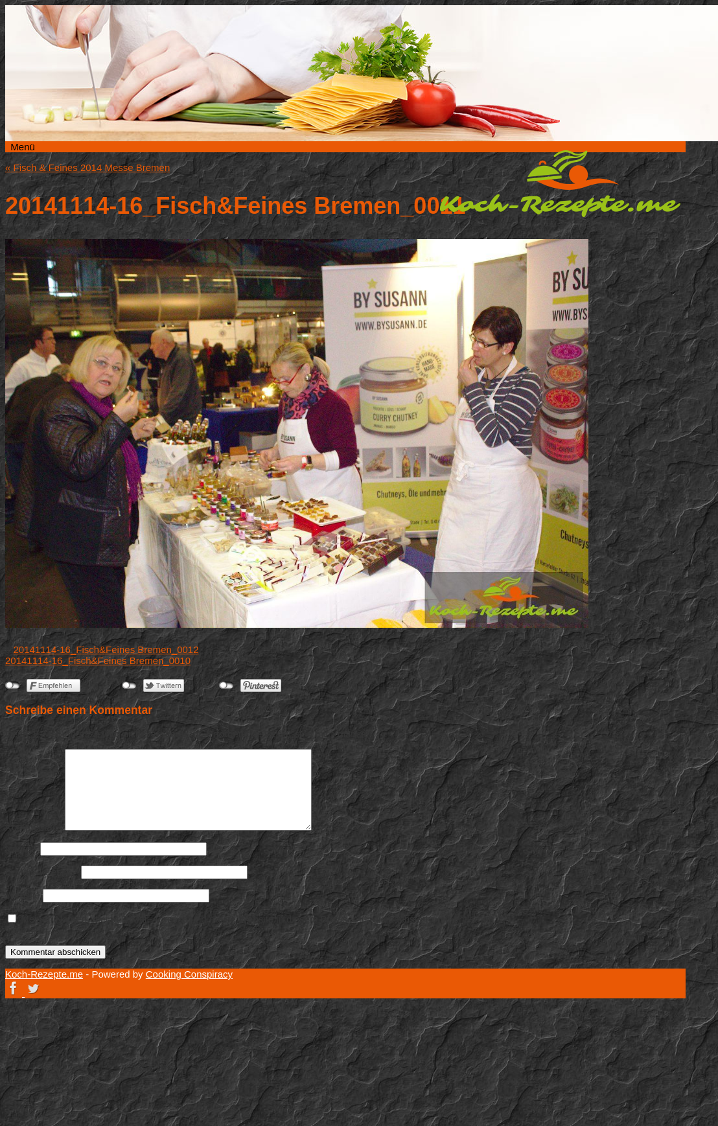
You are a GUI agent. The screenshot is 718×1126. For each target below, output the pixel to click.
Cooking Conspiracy (189, 974)
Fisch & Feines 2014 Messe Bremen (87, 167)
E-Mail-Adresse (41, 871)
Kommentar (33, 827)
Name (21, 848)
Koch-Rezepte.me (559, 183)
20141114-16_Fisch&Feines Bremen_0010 (98, 660)
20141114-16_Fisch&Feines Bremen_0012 (106, 649)
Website (22, 895)
